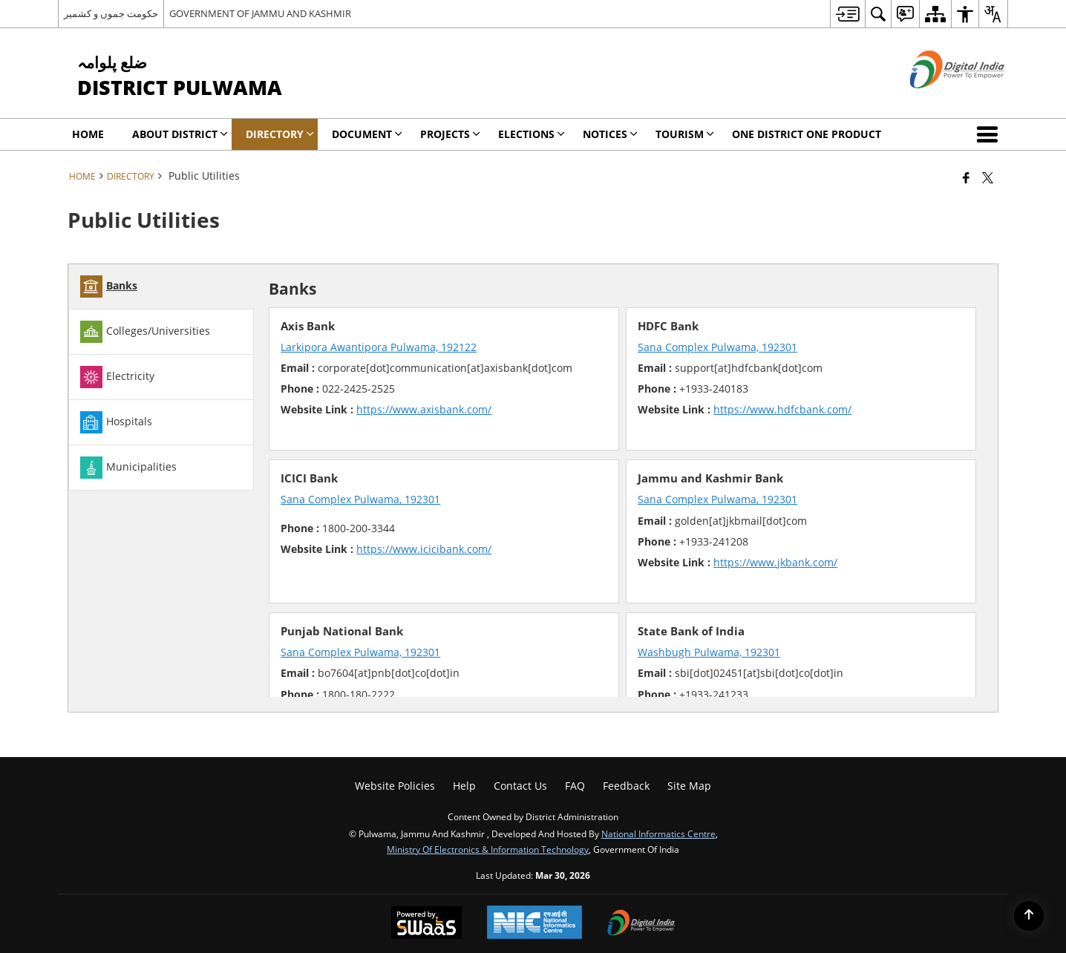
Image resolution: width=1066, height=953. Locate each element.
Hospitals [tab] (116, 422)
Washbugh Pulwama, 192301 (709, 652)
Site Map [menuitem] (689, 786)
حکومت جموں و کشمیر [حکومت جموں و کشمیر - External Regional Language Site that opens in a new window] (111, 13)
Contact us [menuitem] (520, 786)
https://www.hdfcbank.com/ (782, 409)
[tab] (161, 287)
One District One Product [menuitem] (806, 134)
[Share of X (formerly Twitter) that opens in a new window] (987, 177)
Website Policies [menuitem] (395, 786)
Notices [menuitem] (610, 134)
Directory (130, 176)
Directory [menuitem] (280, 134)
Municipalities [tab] (128, 467)
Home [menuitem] (88, 134)
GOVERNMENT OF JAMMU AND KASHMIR (260, 13)
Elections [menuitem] (531, 134)
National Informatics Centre (658, 833)
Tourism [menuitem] (684, 134)
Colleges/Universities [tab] (145, 332)
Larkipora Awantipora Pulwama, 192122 (379, 347)
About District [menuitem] (180, 134)
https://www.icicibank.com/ (423, 549)
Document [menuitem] (367, 134)
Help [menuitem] (464, 786)
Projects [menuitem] (450, 134)
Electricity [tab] (117, 377)
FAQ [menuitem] (575, 786)
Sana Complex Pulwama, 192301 (717, 347)
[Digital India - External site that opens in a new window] (938, 101)
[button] (990, 134)
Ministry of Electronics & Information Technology (488, 849)
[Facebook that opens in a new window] (966, 177)
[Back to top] (1029, 916)
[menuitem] (847, 13)
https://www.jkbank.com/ (775, 562)
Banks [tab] (108, 286)
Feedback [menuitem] (626, 786)
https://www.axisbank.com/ (423, 409)
